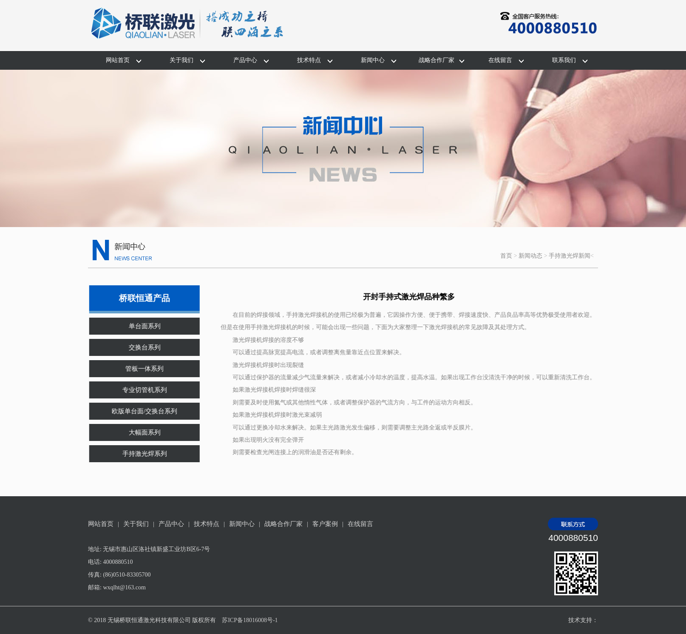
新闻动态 (530, 256)
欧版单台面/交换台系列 (139, 411)
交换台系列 (139, 347)
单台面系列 (139, 326)
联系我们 (564, 60)
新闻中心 (373, 60)
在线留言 (500, 60)
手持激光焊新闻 (569, 256)
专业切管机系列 (139, 390)
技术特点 (309, 60)
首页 (506, 256)
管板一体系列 (139, 368)
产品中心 (245, 60)
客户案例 (325, 523)
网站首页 (118, 60)
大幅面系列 (139, 432)
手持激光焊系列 (139, 453)
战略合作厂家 (436, 60)
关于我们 (181, 60)
